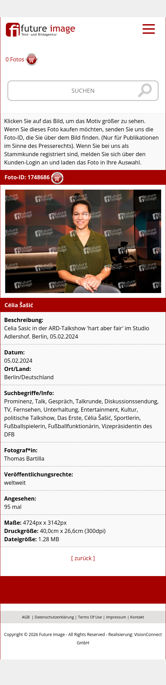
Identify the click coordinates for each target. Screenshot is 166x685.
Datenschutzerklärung (54, 616)
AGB (26, 616)
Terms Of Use (90, 616)
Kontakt (137, 616)
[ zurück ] (83, 558)
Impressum (116, 616)
